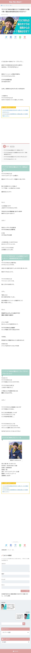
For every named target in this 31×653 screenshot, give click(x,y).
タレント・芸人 (11, 551)
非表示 (12, 146)
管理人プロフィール (17, 645)
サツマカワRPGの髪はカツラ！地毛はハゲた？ (14, 150)
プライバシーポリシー (15, 649)
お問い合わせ (15, 647)
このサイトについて (8, 645)
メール (3, 581)
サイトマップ (24, 645)
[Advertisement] (15, 51)
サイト (3, 586)
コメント (4, 565)
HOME (15, 643)
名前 (3, 575)
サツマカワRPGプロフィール (10, 161)
